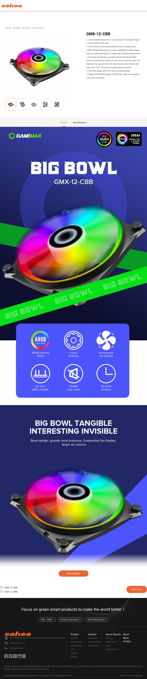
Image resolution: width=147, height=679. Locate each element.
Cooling (26, 28)
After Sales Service (97, 619)
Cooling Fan (38, 28)
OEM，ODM (47, 619)
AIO (72, 649)
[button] (68, 65)
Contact (127, 641)
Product (17, 28)
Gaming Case (76, 642)
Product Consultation (70, 619)
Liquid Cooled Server (111, 644)
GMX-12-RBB (11, 592)
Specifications (80, 122)
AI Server (109, 638)
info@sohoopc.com (17, 643)
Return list (137, 589)
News (126, 638)
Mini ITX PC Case (127, 676)
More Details (73, 573)
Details (64, 122)
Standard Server (112, 649)
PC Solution (92, 638)
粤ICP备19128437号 (64, 676)
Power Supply (76, 645)
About (126, 634)
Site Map (139, 676)
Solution (92, 634)
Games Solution (94, 642)
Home (8, 28)
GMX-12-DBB (11, 587)
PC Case (74, 638)
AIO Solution (93, 645)
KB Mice (74, 657)
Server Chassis (113, 634)
